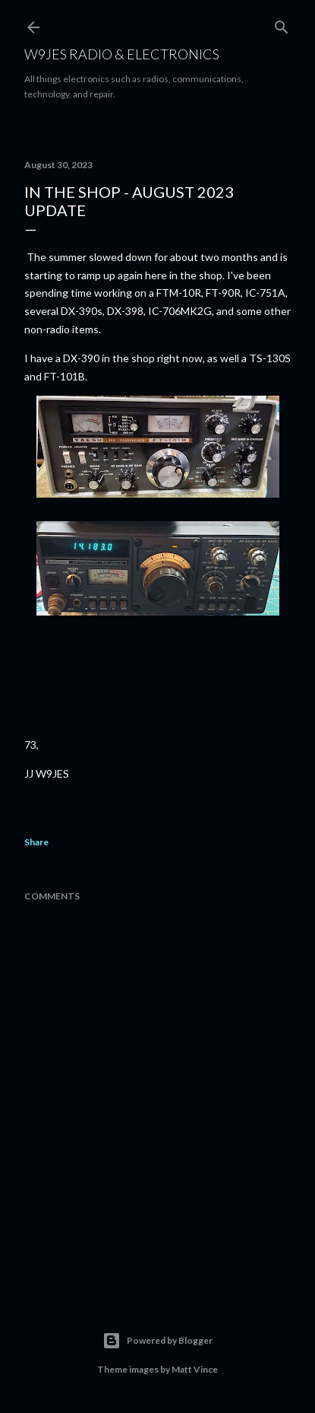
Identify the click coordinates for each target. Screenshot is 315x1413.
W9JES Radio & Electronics (121, 54)
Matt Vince (195, 1369)
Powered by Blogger (157, 1341)
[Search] (281, 24)
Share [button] (36, 842)
